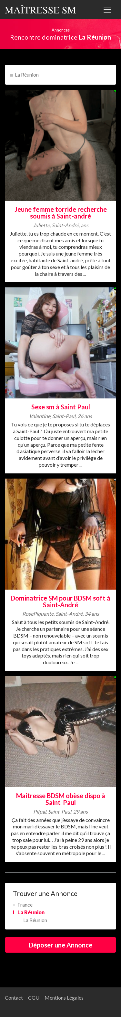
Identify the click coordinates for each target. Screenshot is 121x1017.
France (25, 904)
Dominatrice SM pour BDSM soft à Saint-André (60, 601)
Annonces (61, 30)
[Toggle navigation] (107, 10)
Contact (14, 997)
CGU (33, 997)
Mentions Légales (64, 997)
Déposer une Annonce (60, 945)
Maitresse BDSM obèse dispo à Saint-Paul (60, 799)
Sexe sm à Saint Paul (60, 407)
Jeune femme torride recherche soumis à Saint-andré (61, 212)
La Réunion (27, 74)
